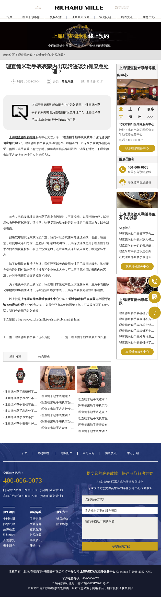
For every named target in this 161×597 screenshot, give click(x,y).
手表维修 (36, 518)
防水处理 (9, 524)
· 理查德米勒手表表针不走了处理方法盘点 (20, 411)
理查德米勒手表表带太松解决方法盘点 (96, 337)
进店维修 (62, 518)
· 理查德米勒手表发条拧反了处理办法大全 (20, 417)
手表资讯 (36, 540)
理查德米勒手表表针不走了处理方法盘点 (137, 331)
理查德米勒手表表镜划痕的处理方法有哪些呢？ (137, 245)
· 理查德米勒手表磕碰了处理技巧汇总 (57, 396)
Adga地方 (125, 228)
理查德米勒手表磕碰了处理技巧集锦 (137, 313)
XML (149, 571)
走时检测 (9, 518)
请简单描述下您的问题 (120, 528)
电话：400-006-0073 (131, 140)
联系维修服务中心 (137, 148)
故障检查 (9, 529)
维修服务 (44, 453)
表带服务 (9, 545)
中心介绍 (133, 453)
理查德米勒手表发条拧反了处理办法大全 (137, 336)
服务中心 (149, 18)
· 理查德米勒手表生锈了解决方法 (94, 431)
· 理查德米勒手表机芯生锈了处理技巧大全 (20, 404)
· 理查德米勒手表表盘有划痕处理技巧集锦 (94, 424)
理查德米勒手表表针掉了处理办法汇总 (137, 342)
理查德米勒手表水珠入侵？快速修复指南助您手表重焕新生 (137, 239)
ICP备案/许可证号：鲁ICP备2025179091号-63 (81, 583)
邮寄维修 (62, 524)
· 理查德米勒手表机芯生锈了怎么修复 (94, 418)
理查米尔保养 (80, 18)
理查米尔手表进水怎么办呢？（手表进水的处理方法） (137, 251)
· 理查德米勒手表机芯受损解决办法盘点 (57, 402)
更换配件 (56, 18)
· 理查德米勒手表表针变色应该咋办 (57, 409)
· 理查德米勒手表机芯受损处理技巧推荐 (94, 405)
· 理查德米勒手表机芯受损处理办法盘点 (57, 421)
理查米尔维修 (31, 18)
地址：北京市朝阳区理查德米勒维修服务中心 (136, 132)
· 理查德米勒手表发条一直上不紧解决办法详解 (57, 428)
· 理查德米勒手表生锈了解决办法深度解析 (57, 415)
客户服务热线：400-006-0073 (80, 578)
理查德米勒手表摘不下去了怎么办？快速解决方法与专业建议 (137, 233)
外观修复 (9, 540)
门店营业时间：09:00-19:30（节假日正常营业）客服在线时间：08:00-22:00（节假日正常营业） (34, 493)
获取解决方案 (121, 546)
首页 (9, 18)
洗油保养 (9, 534)
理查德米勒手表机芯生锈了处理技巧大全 (137, 325)
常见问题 (105, 18)
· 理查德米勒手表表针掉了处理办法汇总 (20, 423)
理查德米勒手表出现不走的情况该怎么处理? (43, 337)
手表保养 (36, 524)
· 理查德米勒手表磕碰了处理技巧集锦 (20, 391)
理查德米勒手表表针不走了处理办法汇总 (137, 319)
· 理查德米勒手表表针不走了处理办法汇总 (20, 398)
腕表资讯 (127, 18)
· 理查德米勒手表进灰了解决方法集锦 (94, 412)
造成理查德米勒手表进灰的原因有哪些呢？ (137, 257)
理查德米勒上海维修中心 (34, 54)
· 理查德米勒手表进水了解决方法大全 (94, 399)
